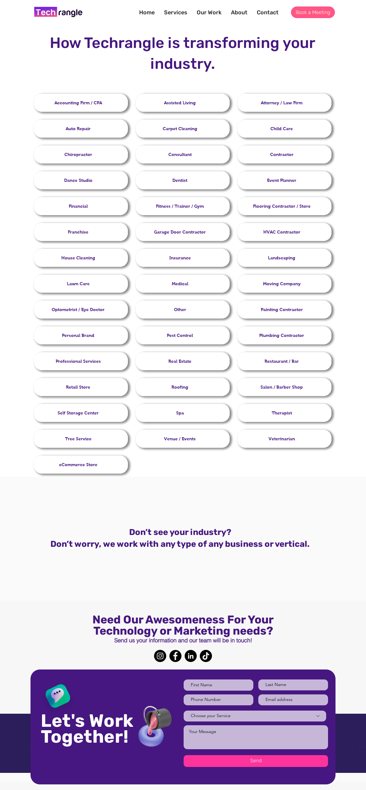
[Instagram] (160, 656)
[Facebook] (175, 656)
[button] (209, 12)
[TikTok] (206, 656)
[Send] (256, 761)
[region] (81, 103)
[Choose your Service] (255, 716)
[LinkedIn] (191, 656)
